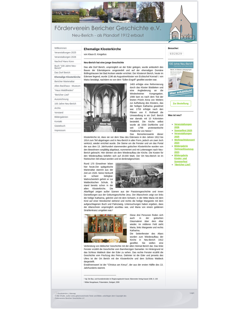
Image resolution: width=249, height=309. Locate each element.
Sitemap (72, 293)
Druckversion (61, 293)
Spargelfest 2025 (183, 130)
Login (192, 293)
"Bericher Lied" (182, 164)
